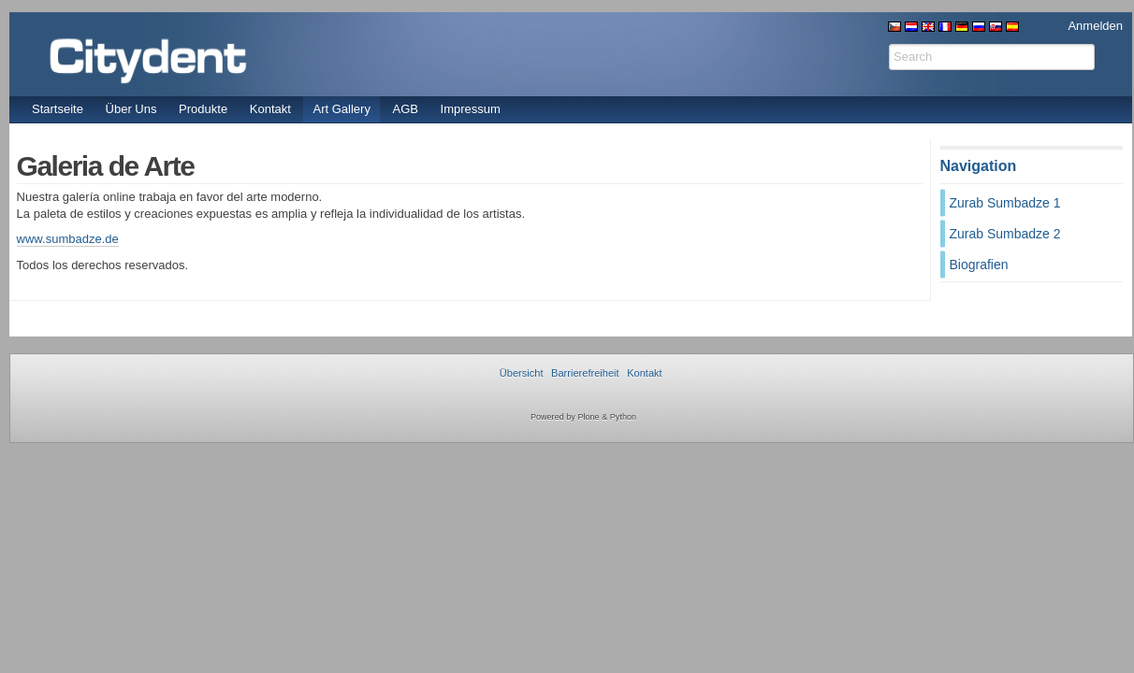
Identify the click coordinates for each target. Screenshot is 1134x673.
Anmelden (1095, 26)
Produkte (203, 109)
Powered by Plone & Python (583, 417)
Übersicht (522, 373)
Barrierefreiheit (584, 373)
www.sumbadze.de (68, 239)
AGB (405, 109)
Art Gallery (341, 109)
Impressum (471, 109)
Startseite (57, 109)
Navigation (978, 166)
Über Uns (131, 109)
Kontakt (270, 109)
